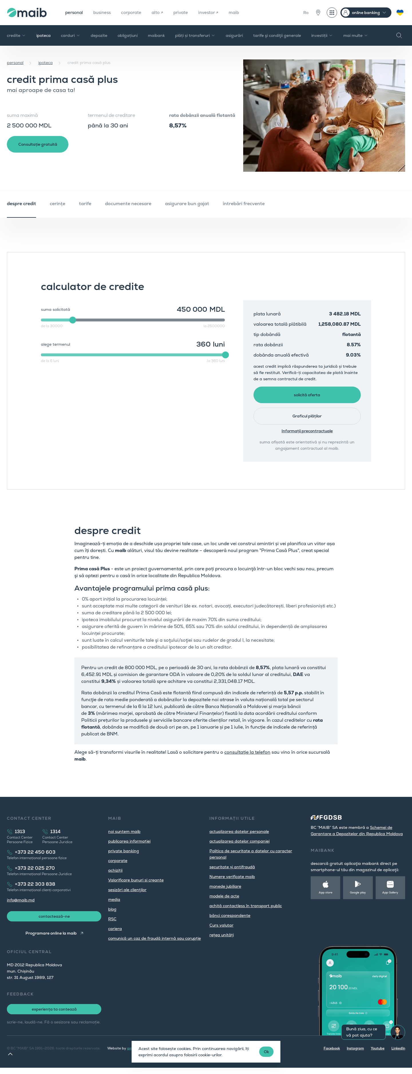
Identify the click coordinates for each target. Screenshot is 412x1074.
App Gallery (390, 897)
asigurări (234, 35)
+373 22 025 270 (35, 873)
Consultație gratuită (40, 145)
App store (325, 897)
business (104, 12)
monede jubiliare (225, 891)
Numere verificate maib (232, 881)
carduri (70, 35)
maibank (156, 35)
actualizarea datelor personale (239, 836)
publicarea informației (129, 846)
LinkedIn (398, 1054)
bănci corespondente (229, 920)
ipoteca (43, 35)
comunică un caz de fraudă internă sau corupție (154, 943)
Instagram (355, 1054)
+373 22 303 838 (35, 889)
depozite (99, 35)
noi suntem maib (124, 836)
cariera (115, 933)
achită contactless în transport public (245, 910)
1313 (20, 836)
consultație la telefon (247, 757)
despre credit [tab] (21, 204)
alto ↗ (163, 12)
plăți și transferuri (195, 35)
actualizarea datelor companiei (239, 846)
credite (16, 35)
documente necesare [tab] (128, 204)
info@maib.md (21, 904)
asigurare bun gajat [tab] (187, 204)
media (114, 904)
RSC (112, 923)
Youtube (378, 1054)
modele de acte (224, 900)
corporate (135, 12)
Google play (358, 897)
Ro (305, 12)
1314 (55, 836)
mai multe (355, 35)
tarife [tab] (85, 204)
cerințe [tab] (57, 204)
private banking (123, 855)
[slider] (72, 320)
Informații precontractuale (307, 435)
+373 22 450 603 (35, 857)
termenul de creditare (111, 115)
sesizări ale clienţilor (127, 894)
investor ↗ (216, 12)
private (187, 12)
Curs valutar (221, 930)
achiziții (115, 875)
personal (75, 12)
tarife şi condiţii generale (277, 35)
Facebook (332, 1054)
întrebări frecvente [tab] (244, 204)
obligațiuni (128, 35)
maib (242, 12)
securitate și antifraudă (232, 871)
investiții (322, 35)
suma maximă (22, 115)
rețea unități (221, 939)
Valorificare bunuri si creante (136, 884)
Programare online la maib (50, 939)
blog (112, 914)
